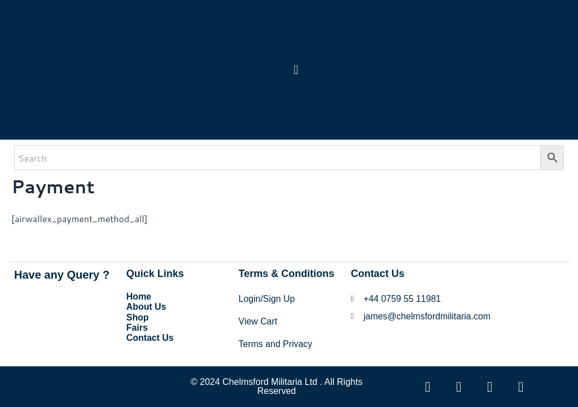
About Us (146, 306)
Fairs (137, 326)
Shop (137, 316)
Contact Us (150, 336)
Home (138, 296)
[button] (296, 70)
